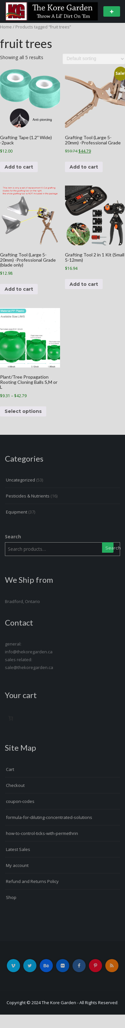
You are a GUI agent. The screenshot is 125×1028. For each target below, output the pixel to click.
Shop (11, 897)
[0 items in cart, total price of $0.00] (10, 718)
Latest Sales (18, 849)
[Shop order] (94, 59)
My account (17, 865)
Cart (10, 769)
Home (6, 27)
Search (13, 536)
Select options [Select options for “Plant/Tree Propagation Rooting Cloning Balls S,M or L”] (23, 411)
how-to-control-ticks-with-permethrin (42, 833)
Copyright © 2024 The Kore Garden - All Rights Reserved (62, 1002)
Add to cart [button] (19, 167)
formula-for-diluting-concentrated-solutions (49, 817)
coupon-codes (20, 801)
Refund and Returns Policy (32, 881)
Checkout (15, 785)
